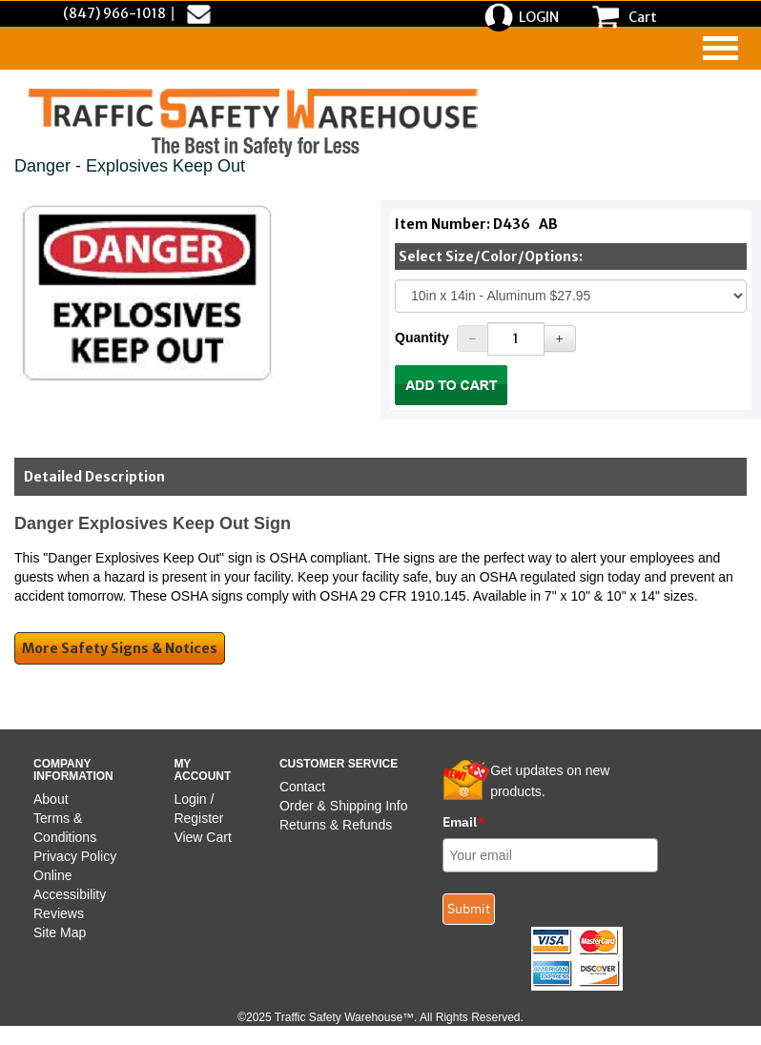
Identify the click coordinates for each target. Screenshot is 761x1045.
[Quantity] (515, 339)
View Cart (202, 837)
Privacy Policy (74, 856)
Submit (468, 908)
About (51, 799)
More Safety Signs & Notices (119, 648)
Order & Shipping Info (343, 805)
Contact (302, 786)
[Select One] (571, 296)
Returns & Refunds (335, 824)
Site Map (59, 932)
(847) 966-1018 (114, 13)
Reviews (58, 913)
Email (463, 821)
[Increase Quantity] (560, 338)
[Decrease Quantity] (473, 338)
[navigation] (720, 48)
